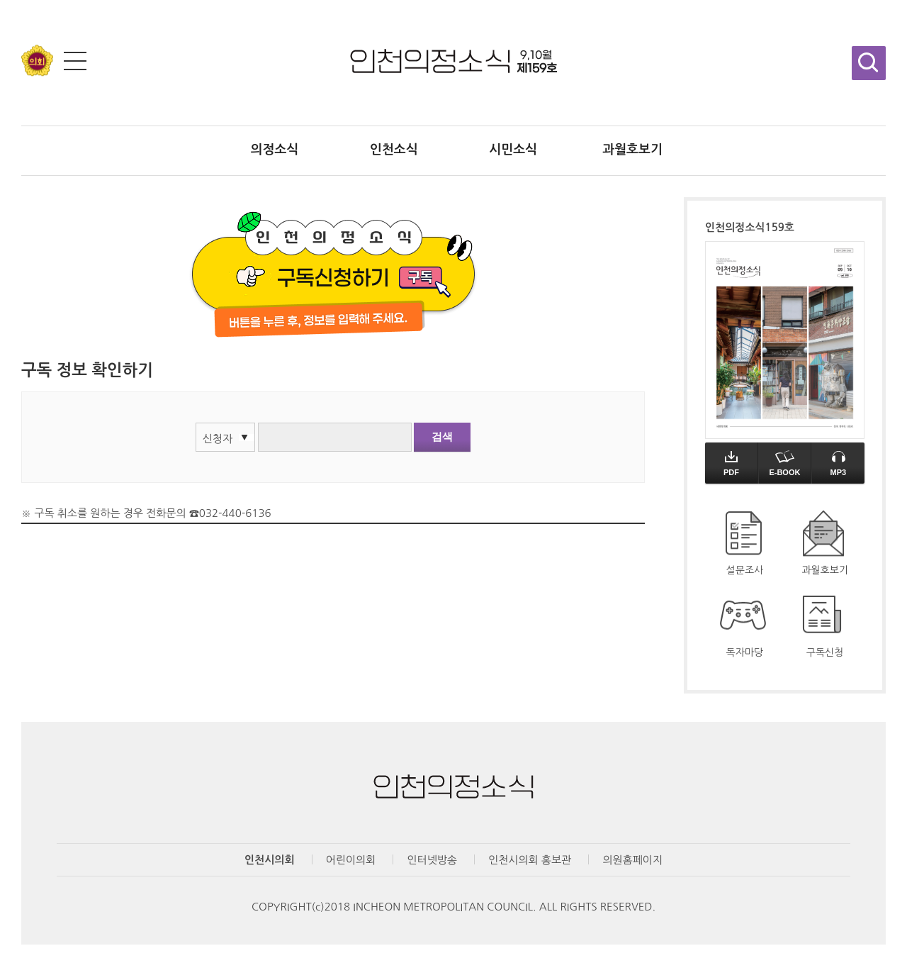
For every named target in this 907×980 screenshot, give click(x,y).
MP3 (838, 463)
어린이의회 (351, 859)
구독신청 (825, 652)
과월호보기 (632, 149)
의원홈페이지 (632, 859)
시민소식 (513, 149)
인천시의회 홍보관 (529, 859)
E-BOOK (784, 463)
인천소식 (394, 149)
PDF (731, 463)
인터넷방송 (432, 859)
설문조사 (745, 570)
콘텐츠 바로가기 (36, 0)
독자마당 (745, 652)
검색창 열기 (869, 63)
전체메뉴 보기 (75, 61)
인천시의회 (269, 859)
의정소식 (275, 149)
